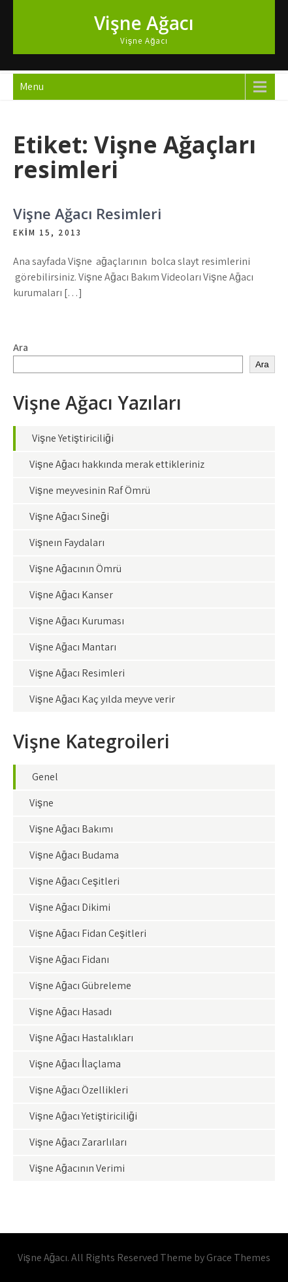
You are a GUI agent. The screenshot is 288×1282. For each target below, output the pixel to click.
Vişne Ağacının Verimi (77, 1168)
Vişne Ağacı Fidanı (69, 959)
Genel (45, 777)
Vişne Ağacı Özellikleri (78, 1090)
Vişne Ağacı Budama (74, 855)
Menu (32, 86)
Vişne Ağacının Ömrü (75, 568)
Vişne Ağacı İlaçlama (75, 1064)
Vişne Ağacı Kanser (71, 595)
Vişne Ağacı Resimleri (87, 213)
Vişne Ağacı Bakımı (71, 829)
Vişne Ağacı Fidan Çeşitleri (87, 933)
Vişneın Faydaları (66, 542)
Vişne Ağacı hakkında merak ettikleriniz (116, 464)
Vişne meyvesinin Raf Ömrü (89, 490)
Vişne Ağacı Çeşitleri (74, 881)
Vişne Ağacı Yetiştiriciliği (83, 1116)
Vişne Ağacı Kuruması (76, 621)
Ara (20, 347)
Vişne (41, 803)
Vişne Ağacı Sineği (69, 516)
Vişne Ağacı (144, 22)
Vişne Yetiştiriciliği (73, 438)
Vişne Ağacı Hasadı (70, 1011)
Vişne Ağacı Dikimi (69, 907)
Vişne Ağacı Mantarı (72, 647)
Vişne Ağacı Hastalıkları (81, 1038)
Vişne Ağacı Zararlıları (78, 1142)
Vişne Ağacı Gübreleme (80, 985)
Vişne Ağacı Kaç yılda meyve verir (102, 699)
